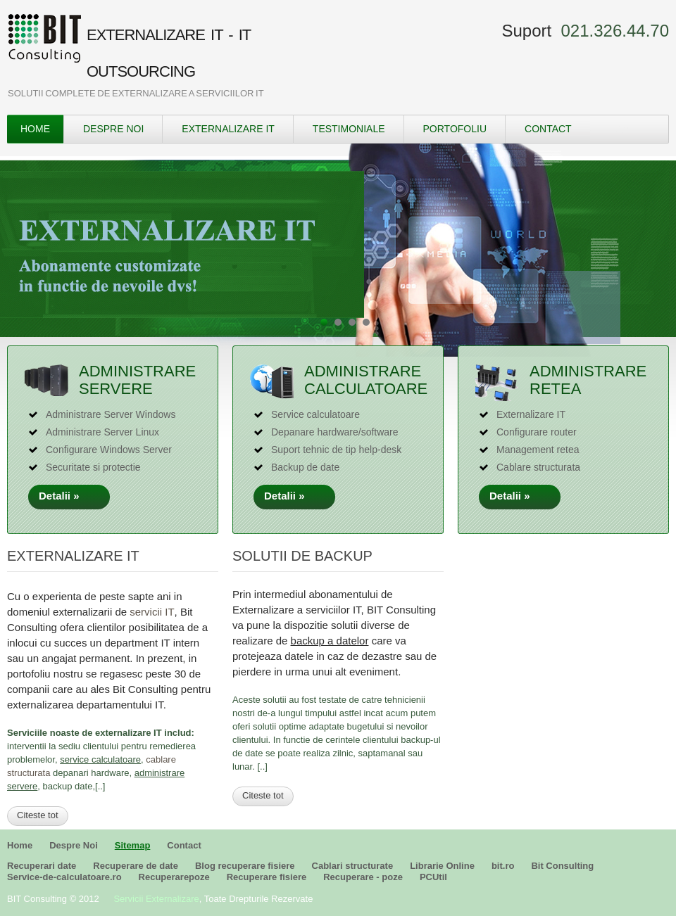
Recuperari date (41, 865)
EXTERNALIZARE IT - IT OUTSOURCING (169, 53)
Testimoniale (349, 128)
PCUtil (433, 877)
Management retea (538, 449)
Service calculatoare (315, 414)
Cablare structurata (538, 467)
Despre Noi (113, 128)
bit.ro (503, 865)
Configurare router (536, 432)
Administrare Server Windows (110, 414)
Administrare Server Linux (102, 432)
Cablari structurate (353, 865)
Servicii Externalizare (156, 898)
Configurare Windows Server (109, 449)
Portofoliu (455, 128)
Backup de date (305, 467)
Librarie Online (442, 865)
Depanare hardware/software (335, 432)
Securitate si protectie (93, 467)
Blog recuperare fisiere (245, 865)
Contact (548, 128)
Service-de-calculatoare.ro (64, 877)
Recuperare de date (135, 865)
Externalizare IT (228, 128)
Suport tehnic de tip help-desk (336, 449)
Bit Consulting (562, 865)
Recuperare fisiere (266, 877)
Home (35, 128)
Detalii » (70, 496)
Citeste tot (37, 815)
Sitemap (133, 845)
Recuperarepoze (174, 877)
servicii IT (152, 612)
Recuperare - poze (363, 877)
